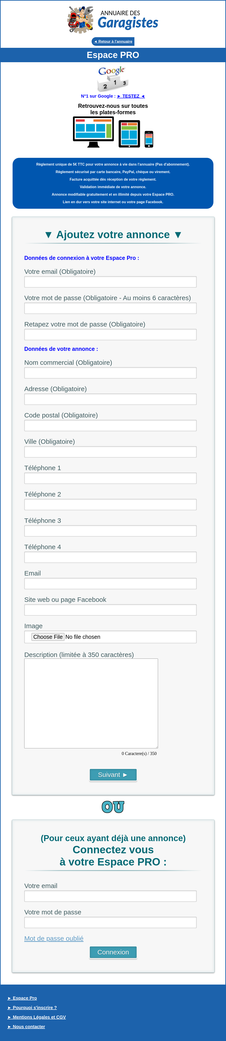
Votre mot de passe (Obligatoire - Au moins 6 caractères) (107, 297)
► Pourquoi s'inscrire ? (32, 1007)
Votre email (40, 885)
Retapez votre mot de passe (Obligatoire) (84, 324)
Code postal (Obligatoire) (61, 415)
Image (33, 626)
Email (32, 573)
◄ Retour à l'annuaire (113, 41)
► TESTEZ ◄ (131, 96)
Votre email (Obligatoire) (60, 271)
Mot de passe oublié (54, 938)
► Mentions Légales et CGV (36, 1017)
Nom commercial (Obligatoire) (68, 362)
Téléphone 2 (42, 494)
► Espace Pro (22, 998)
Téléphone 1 (42, 467)
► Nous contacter (26, 1026)
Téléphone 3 (42, 520)
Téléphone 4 (42, 546)
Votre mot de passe (52, 912)
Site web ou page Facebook (65, 599)
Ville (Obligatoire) (49, 441)
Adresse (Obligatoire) (55, 388)
